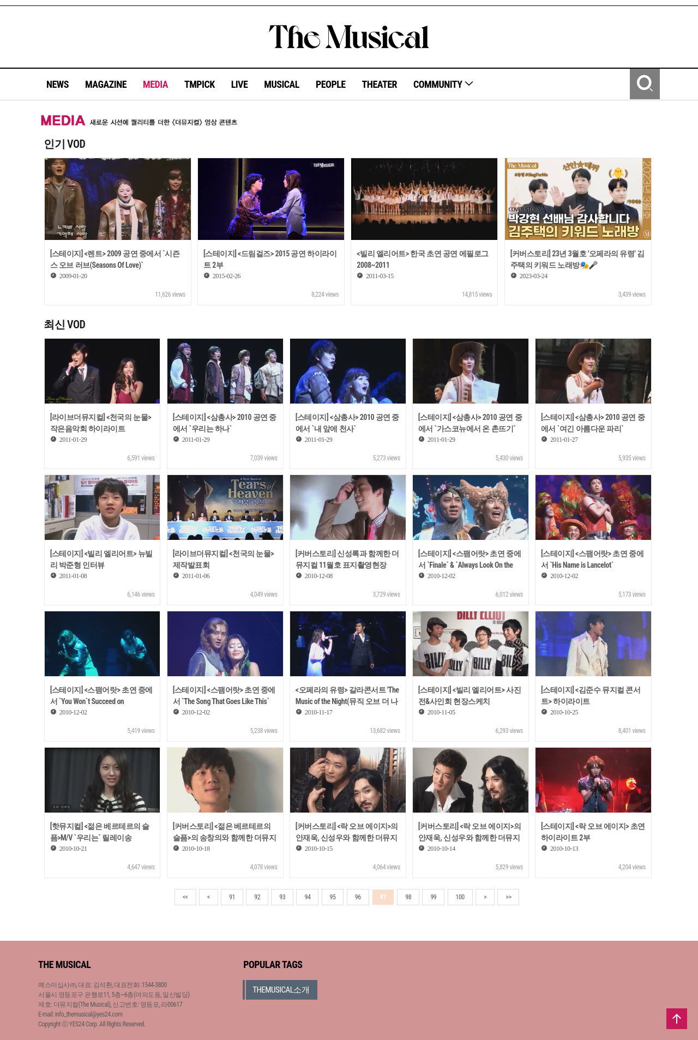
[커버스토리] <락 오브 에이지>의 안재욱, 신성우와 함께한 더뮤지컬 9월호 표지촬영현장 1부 (469, 837)
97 (383, 897)
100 (460, 897)
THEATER (379, 84)
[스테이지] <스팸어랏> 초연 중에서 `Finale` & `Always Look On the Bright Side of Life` (469, 565)
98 (408, 897)
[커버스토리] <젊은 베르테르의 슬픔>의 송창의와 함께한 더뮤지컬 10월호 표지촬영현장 (224, 837)
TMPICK (199, 84)
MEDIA (155, 84)
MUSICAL (281, 84)
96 (358, 897)
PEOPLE (331, 84)
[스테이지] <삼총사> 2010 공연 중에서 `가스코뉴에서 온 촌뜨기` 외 (470, 428)
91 (232, 897)
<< (185, 897)
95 (333, 897)
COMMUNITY (443, 84)
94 (307, 897)
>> (508, 897)
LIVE (239, 84)
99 (433, 897)
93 (282, 897)
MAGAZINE (106, 84)
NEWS (57, 84)
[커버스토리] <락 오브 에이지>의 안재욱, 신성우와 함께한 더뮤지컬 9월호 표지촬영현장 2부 (347, 837)
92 (257, 897)
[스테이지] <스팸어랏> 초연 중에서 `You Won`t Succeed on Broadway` (101, 701)
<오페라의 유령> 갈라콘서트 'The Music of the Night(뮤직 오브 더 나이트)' (347, 701)
